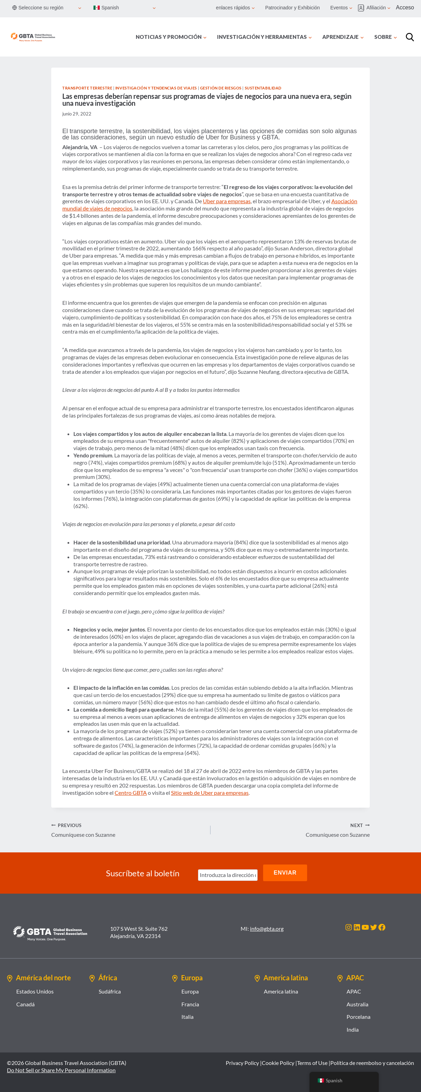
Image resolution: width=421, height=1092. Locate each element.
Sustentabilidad (263, 88)
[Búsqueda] (410, 37)
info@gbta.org (267, 927)
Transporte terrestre (87, 88)
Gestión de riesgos (221, 88)
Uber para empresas (227, 201)
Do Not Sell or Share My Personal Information (61, 1069)
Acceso (405, 7)
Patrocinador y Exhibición (292, 7)
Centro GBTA (131, 792)
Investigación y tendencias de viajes (156, 88)
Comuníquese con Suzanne (128, 830)
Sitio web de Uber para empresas (210, 792)
